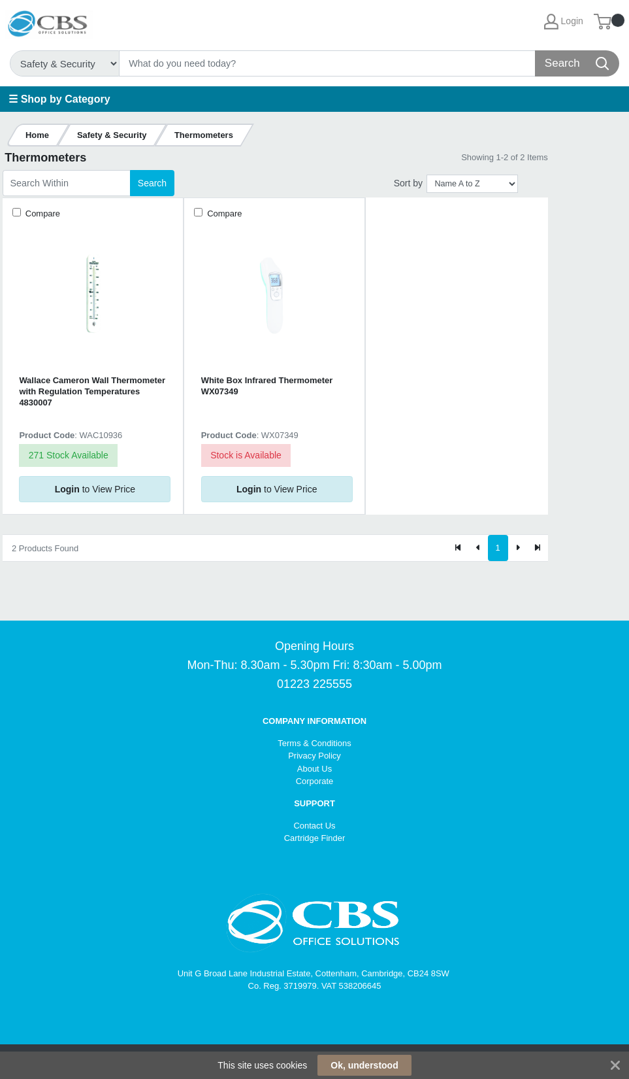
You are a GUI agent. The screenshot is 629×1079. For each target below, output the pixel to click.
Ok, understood (364, 1065)
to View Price (95, 489)
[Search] (327, 63)
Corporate (315, 781)
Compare (41, 213)
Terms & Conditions (314, 743)
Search (152, 183)
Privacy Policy (314, 756)
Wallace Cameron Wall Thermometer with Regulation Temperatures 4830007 (92, 391)
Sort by (408, 183)
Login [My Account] (563, 21)
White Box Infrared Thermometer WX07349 (267, 385)
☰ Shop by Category (59, 99)
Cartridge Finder (315, 838)
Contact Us (314, 826)
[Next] (518, 548)
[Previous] (478, 548)
